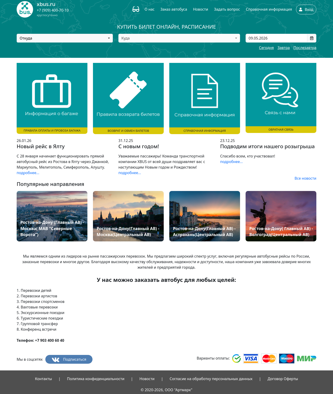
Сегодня (266, 47)
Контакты (43, 378)
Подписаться (69, 359)
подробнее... (28, 172)
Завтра (284, 47)
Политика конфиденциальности (95, 378)
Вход (306, 9)
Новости (200, 9)
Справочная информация (269, 9)
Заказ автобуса (173, 9)
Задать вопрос (227, 9)
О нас (149, 9)
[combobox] (65, 38)
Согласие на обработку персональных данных (211, 378)
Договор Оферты (283, 378)
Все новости (305, 178)
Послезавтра (304, 47)
